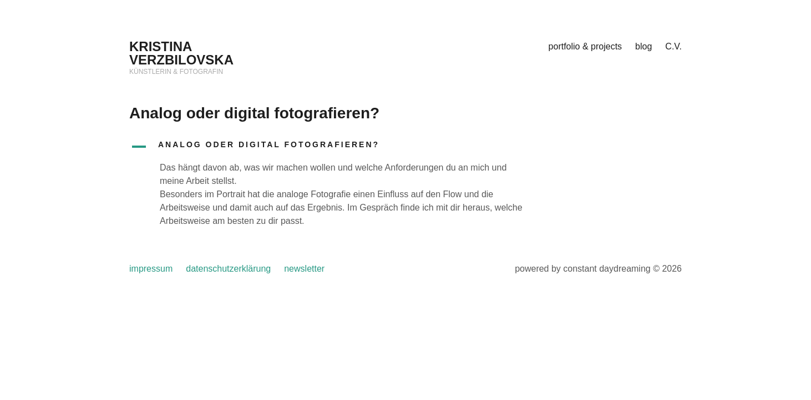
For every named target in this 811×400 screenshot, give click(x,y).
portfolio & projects (585, 46)
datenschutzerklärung (228, 268)
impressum (151, 268)
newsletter (304, 268)
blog (643, 46)
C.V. (673, 46)
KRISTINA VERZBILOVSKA (181, 53)
